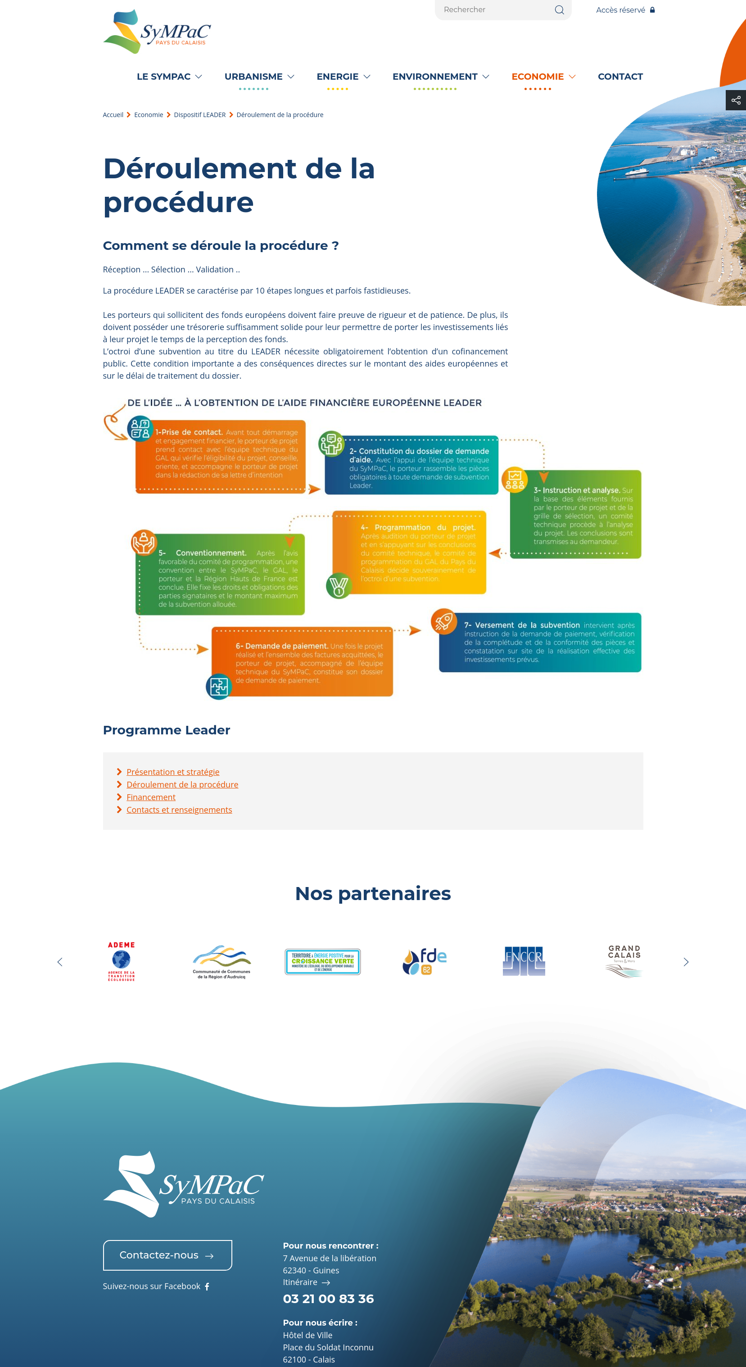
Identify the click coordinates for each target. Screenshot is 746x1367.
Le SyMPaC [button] (163, 76)
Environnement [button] (435, 76)
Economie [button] (537, 76)
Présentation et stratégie (173, 771)
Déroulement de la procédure (182, 784)
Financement (151, 797)
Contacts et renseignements (179, 809)
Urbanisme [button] (254, 76)
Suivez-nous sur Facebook (157, 1286)
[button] (60, 962)
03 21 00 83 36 (328, 1298)
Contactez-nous (168, 1255)
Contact (620, 76)
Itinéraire (307, 1282)
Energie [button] (337, 76)
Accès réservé (626, 10)
